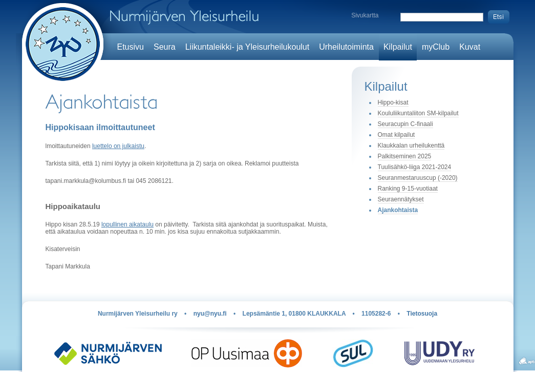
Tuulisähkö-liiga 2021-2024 (415, 167)
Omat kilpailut (396, 134)
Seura (165, 47)
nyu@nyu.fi (210, 313)
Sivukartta (364, 15)
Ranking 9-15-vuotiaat (408, 188)
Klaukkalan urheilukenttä (411, 145)
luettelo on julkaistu (118, 146)
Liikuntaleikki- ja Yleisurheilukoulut (247, 47)
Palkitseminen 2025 (405, 156)
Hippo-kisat (393, 102)
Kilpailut (397, 47)
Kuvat (469, 47)
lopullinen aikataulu (127, 224)
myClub (436, 47)
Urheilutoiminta (346, 47)
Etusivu (130, 47)
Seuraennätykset (401, 199)
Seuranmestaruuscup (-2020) (418, 177)
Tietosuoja (421, 313)
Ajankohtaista (398, 210)
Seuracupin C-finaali (405, 124)
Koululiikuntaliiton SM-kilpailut (418, 113)
